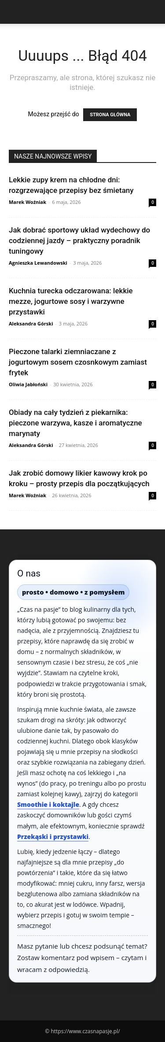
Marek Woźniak (27, 202)
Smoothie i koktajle (48, 804)
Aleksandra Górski (31, 323)
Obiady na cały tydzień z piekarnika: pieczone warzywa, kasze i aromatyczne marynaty (75, 423)
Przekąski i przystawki (52, 836)
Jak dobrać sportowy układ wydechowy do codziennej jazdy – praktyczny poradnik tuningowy (79, 240)
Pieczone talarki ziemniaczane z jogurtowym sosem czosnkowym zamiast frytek (78, 362)
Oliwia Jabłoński (28, 384)
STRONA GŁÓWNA (110, 115)
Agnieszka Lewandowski (38, 262)
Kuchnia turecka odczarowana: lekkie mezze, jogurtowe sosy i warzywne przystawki (71, 301)
